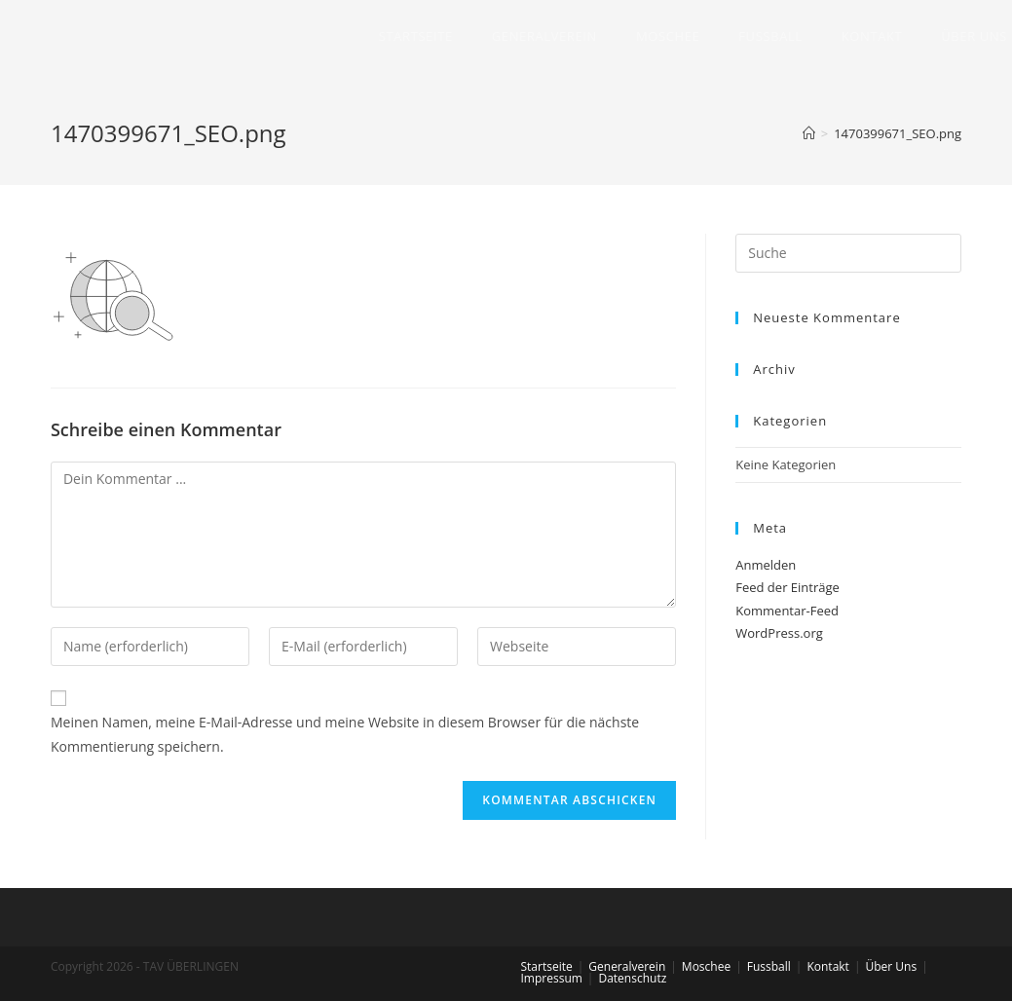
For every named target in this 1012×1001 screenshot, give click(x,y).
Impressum (551, 978)
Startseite (547, 966)
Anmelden (765, 565)
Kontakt (827, 966)
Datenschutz (632, 978)
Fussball (769, 966)
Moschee (706, 966)
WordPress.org (779, 633)
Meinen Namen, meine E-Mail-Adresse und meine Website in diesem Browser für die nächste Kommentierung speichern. (345, 734)
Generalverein (626, 966)
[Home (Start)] (809, 133)
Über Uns (891, 966)
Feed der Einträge (787, 587)
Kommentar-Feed (787, 610)
